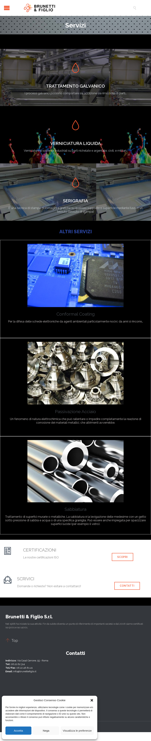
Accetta (18, 730)
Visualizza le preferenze (77, 730)
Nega (46, 730)
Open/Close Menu (7, 8)
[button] (92, 700)
